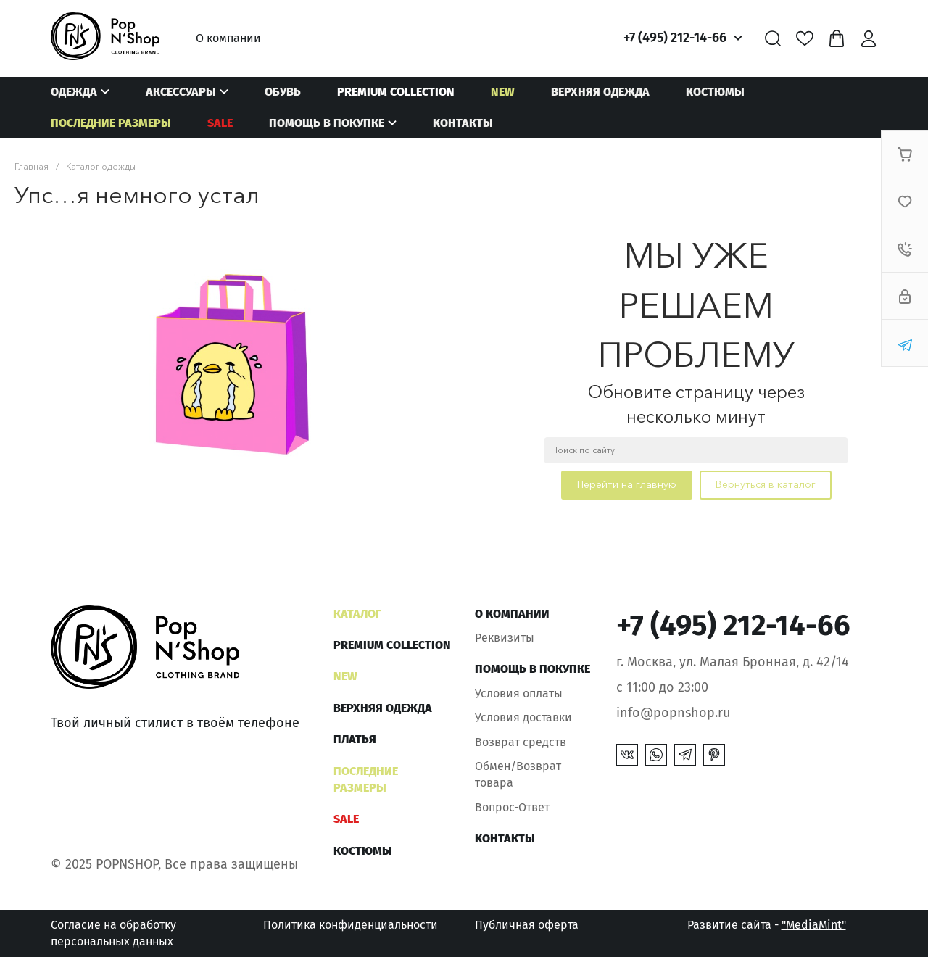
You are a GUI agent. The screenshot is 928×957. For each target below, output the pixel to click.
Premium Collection (396, 92)
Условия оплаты (519, 693)
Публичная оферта (527, 925)
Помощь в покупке (326, 123)
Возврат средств (520, 742)
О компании (228, 38)
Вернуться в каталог (766, 484)
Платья (355, 739)
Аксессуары (181, 92)
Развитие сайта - (766, 925)
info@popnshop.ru (673, 713)
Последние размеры (111, 123)
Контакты (463, 123)
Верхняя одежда (600, 92)
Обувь (283, 92)
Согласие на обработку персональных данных (113, 933)
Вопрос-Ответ (512, 807)
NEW (503, 92)
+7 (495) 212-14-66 (675, 38)
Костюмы (715, 92)
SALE (220, 123)
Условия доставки (523, 717)
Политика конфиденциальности (350, 925)
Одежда (74, 92)
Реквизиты (504, 638)
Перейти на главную (626, 484)
